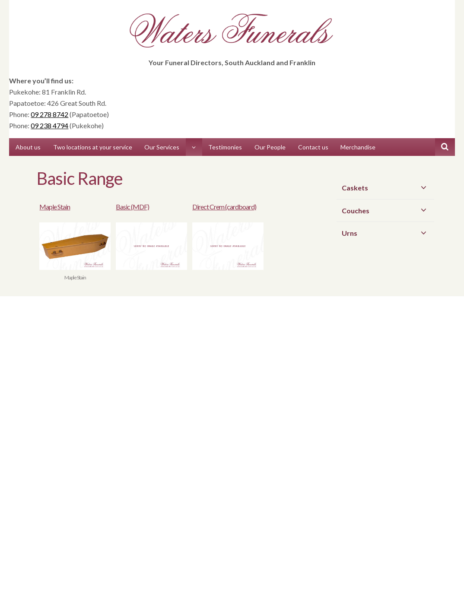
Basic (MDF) (132, 207)
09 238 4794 (49, 125)
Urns (386, 232)
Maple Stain (54, 207)
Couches (386, 210)
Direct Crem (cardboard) (224, 207)
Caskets (386, 187)
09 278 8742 (49, 114)
